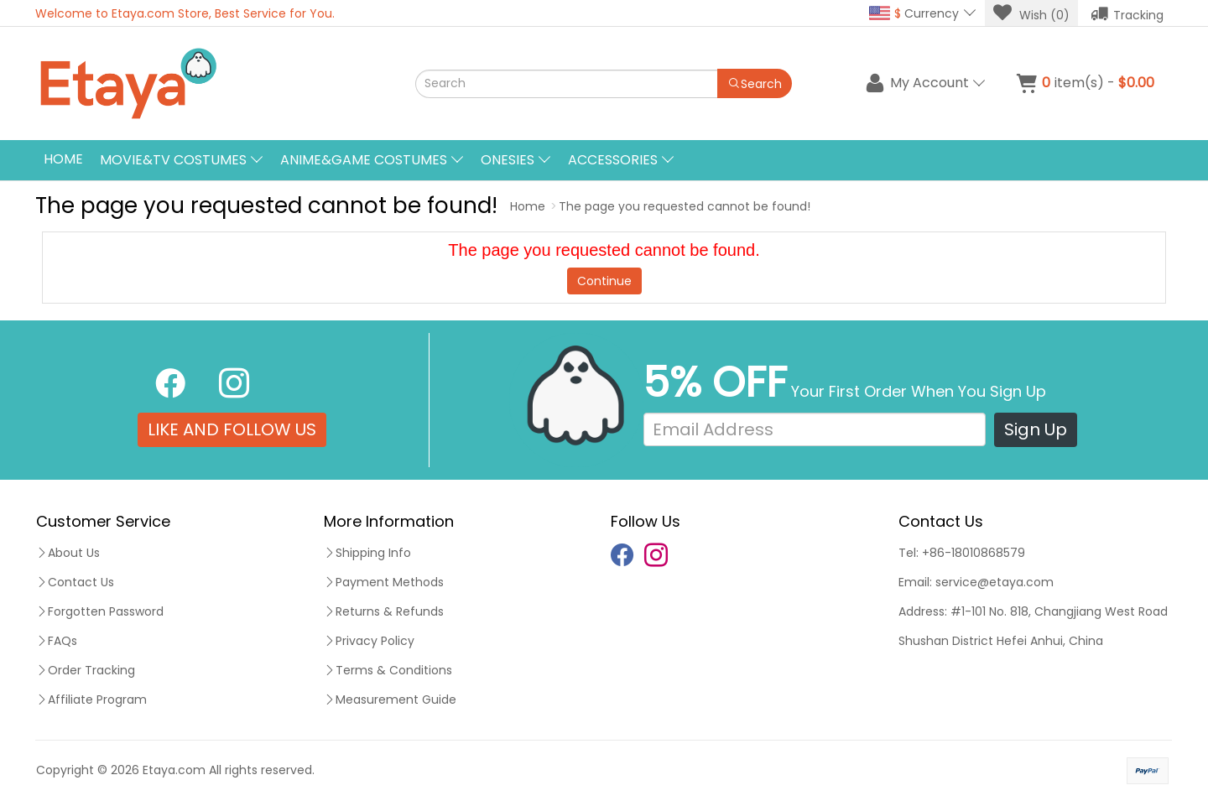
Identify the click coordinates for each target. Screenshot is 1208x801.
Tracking (1127, 13)
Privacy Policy (369, 640)
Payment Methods (384, 582)
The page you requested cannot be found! (684, 206)
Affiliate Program (91, 699)
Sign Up (1035, 429)
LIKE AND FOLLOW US (232, 429)
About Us (68, 552)
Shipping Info (367, 552)
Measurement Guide (390, 699)
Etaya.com (174, 770)
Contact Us (75, 582)
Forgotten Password (100, 611)
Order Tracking (85, 670)
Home (63, 159)
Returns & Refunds (384, 611)
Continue (604, 281)
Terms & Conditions (388, 670)
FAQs (56, 640)
